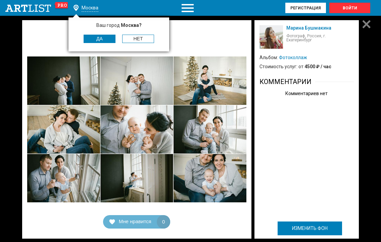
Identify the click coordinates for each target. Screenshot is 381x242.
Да (99, 38)
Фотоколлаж (293, 57)
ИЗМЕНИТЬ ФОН (310, 228)
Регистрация (305, 8)
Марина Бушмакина (308, 28)
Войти (350, 8)
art (36, 8)
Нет (138, 38)
